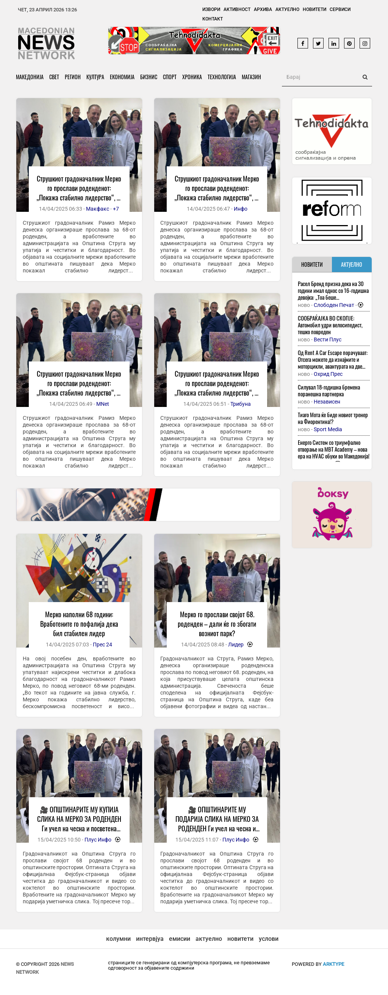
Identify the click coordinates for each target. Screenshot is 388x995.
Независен (327, 402)
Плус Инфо (97, 840)
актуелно (209, 938)
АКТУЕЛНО (351, 264)
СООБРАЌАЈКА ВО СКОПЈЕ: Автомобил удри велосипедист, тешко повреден (330, 325)
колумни (118, 938)
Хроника (192, 77)
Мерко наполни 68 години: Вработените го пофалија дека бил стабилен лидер (79, 623)
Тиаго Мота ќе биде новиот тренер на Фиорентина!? (333, 418)
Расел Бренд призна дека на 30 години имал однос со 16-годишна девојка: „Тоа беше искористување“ (333, 293)
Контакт (212, 19)
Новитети (314, 9)
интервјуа (150, 938)
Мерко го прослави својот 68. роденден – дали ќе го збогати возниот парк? (217, 623)
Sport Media (328, 429)
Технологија (222, 77)
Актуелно (287, 9)
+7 (116, 209)
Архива (263, 9)
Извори (211, 9)
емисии (179, 938)
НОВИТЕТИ (312, 264)
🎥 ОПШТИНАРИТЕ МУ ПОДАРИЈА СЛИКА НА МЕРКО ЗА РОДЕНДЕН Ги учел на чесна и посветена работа (217, 823)
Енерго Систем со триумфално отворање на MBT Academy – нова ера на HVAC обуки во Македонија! (333, 449)
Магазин (251, 77)
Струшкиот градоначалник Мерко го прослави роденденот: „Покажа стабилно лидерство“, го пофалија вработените (79, 193)
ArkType (333, 964)
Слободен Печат (334, 305)
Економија (122, 77)
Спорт (170, 77)
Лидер (236, 644)
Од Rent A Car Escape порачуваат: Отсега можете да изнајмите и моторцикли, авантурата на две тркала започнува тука (333, 362)
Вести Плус (327, 339)
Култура (95, 77)
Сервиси (340, 9)
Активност (237, 9)
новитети (240, 938)
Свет (54, 77)
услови (268, 938)
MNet (102, 404)
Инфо (240, 209)
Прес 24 (102, 644)
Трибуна (240, 404)
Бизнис (148, 77)
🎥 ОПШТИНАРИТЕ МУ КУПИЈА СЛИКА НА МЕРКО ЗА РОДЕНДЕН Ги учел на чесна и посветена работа (79, 823)
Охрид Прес (328, 374)
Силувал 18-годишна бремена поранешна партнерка (329, 390)
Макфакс (97, 209)
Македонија (30, 77)
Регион (73, 77)
